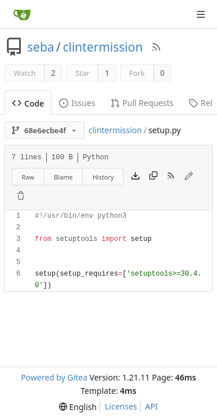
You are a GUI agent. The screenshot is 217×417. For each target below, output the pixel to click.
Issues (77, 102)
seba (40, 47)
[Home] (22, 14)
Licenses (121, 406)
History (103, 177)
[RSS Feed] (156, 47)
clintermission (102, 47)
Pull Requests (142, 102)
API (151, 406)
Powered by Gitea (54, 377)
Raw (27, 177)
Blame (63, 177)
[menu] (78, 406)
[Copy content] (153, 176)
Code (28, 103)
